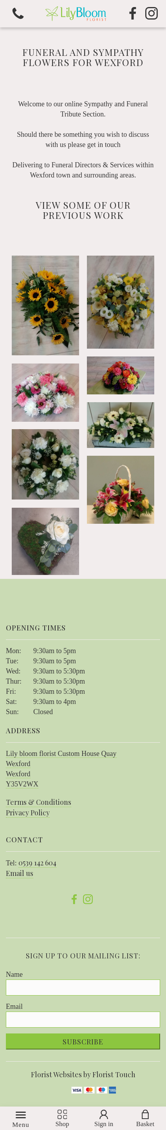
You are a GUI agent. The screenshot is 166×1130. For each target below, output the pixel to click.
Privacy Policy (28, 812)
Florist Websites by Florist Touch (83, 1074)
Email (14, 1006)
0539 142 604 (37, 862)
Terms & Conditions (38, 802)
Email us (19, 873)
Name (14, 974)
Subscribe (83, 1041)
